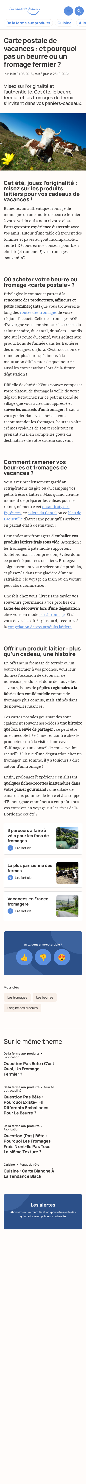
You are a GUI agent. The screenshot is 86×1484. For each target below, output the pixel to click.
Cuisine (65, 22)
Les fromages (17, 997)
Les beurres (44, 997)
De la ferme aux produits (28, 22)
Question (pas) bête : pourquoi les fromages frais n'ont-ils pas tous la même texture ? (27, 1143)
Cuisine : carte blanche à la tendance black (29, 1173)
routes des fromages (38, 334)
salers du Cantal (42, 535)
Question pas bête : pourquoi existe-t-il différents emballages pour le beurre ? (26, 1105)
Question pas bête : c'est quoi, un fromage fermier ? (29, 1069)
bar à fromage (51, 636)
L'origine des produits (22, 1008)
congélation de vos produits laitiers (40, 649)
